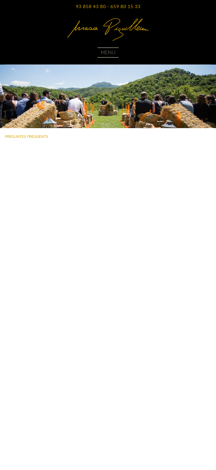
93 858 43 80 (91, 6)
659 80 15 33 (125, 6)
